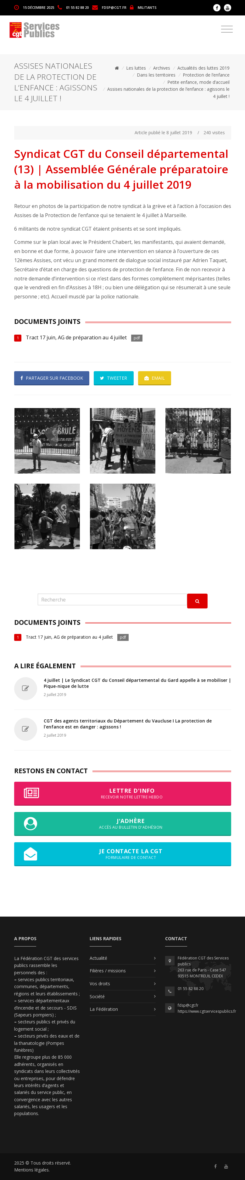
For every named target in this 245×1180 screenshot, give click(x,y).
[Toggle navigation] (227, 29)
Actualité (98, 958)
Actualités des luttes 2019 (203, 68)
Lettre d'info (122, 793)
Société (97, 996)
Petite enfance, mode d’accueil (198, 82)
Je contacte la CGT (122, 854)
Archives (161, 68)
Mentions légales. (32, 1170)
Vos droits (100, 984)
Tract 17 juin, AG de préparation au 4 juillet (76, 337)
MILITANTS (147, 7)
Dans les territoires (156, 75)
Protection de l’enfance (206, 75)
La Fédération (104, 1009)
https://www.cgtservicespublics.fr (207, 1011)
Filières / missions (108, 971)
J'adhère (122, 823)
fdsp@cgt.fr (114, 7)
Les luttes (136, 68)
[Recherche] (112, 599)
